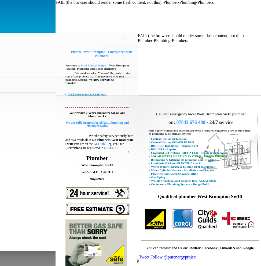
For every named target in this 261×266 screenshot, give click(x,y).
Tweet (144, 257)
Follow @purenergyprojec (173, 257)
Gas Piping (158, 177)
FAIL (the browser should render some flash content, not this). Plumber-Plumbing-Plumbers (135, 2)
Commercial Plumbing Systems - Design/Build (180, 184)
